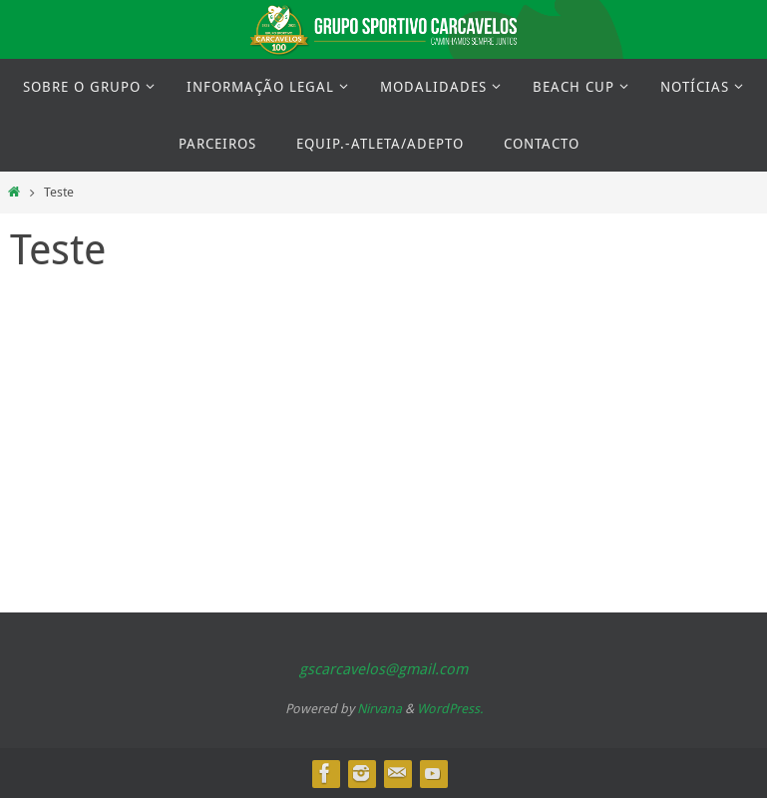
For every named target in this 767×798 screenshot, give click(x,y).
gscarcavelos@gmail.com (383, 668)
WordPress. (450, 708)
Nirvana (379, 708)
